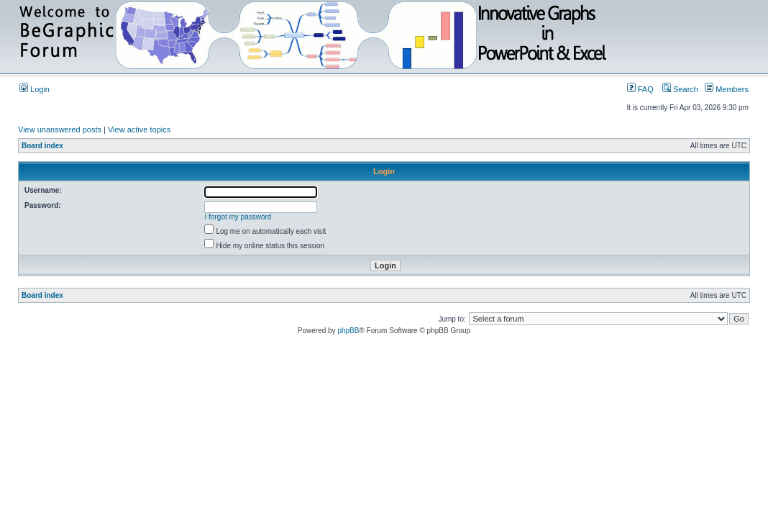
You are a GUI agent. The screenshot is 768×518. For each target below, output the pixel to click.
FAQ (640, 89)
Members (727, 89)
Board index (42, 146)
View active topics (139, 129)
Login (34, 89)
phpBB (348, 331)
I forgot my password (238, 217)
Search (680, 89)
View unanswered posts (59, 129)
